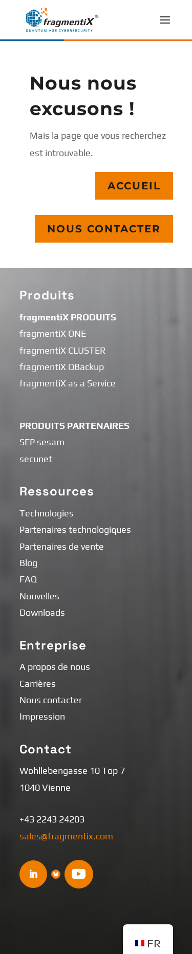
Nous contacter (104, 229)
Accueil (133, 186)
